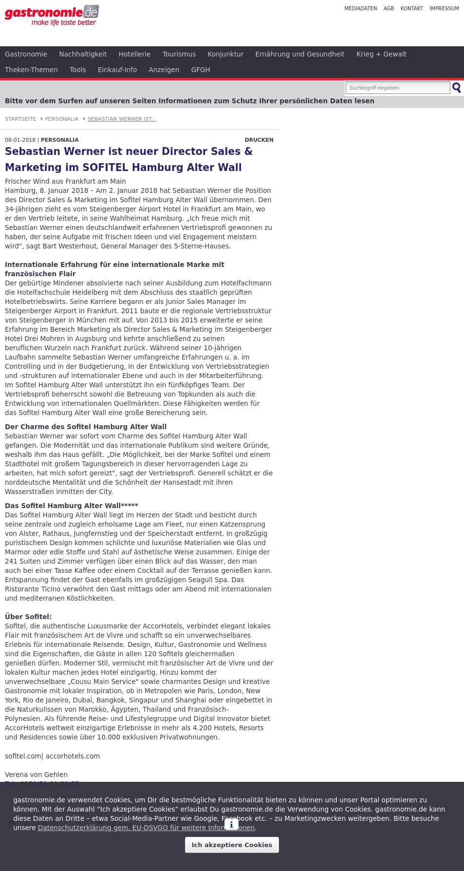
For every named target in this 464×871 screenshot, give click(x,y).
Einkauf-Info (117, 70)
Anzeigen (164, 70)
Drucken (259, 140)
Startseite (20, 119)
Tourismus (179, 54)
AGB (389, 8)
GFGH (200, 70)
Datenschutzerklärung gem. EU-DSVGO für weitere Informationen (146, 828)
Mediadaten (360, 8)
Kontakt (412, 8)
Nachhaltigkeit (83, 54)
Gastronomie (26, 54)
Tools (78, 70)
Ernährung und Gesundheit (300, 54)
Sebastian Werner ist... (122, 119)
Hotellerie (135, 54)
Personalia (62, 119)
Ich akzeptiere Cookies (232, 845)
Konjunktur (226, 54)
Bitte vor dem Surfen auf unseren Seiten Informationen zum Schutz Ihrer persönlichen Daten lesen (189, 101)
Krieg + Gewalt (381, 54)
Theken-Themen (31, 70)
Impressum (444, 8)
